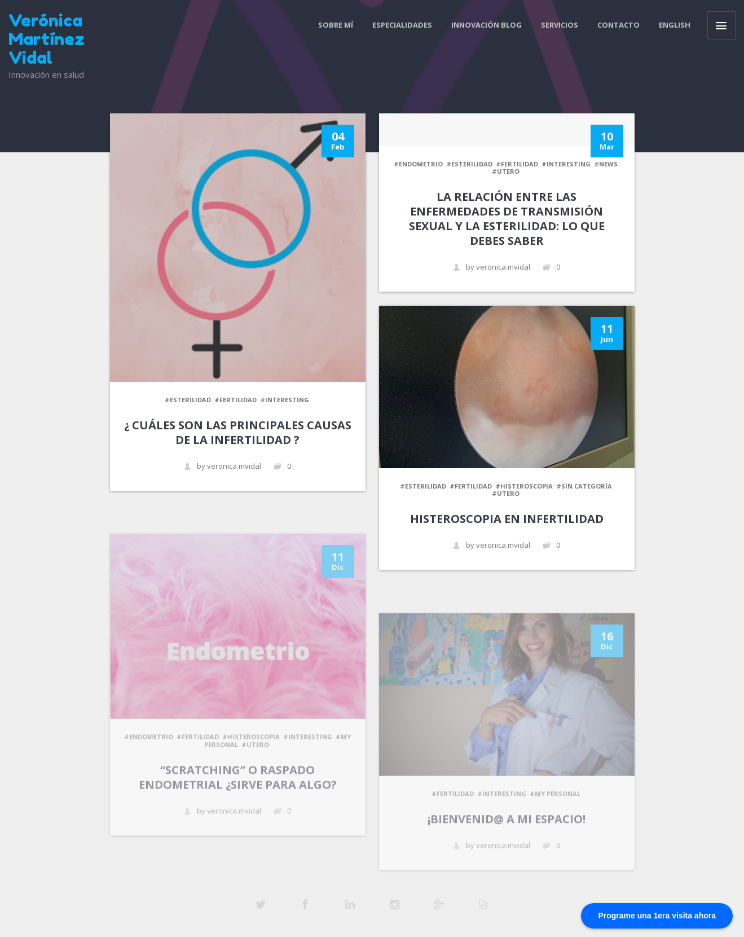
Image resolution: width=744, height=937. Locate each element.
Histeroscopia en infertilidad (507, 518)
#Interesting (284, 399)
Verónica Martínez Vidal (46, 39)
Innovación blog (486, 25)
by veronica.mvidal (222, 466)
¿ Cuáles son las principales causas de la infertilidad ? (237, 432)
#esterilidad (188, 399)
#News (606, 164)
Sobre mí (335, 25)
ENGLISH (674, 25)
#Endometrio (418, 164)
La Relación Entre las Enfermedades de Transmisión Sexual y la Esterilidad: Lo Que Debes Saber (507, 218)
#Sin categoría (584, 486)
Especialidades (402, 25)
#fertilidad (235, 399)
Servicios (559, 25)
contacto (618, 25)
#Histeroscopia (524, 486)
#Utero (506, 171)
